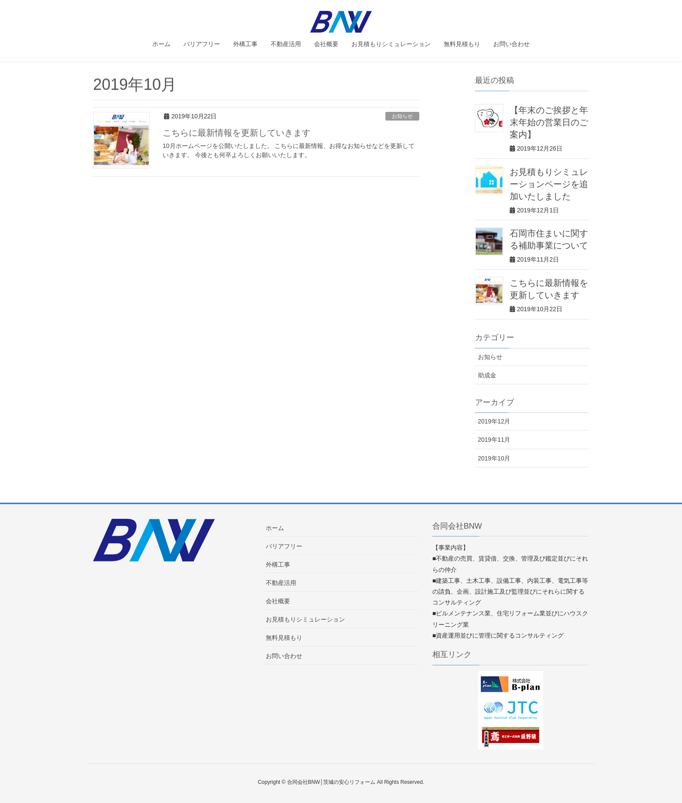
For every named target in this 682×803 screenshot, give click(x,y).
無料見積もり (284, 637)
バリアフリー (284, 546)
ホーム (275, 527)
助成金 (487, 375)
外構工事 (278, 564)
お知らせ (402, 116)
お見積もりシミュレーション (305, 619)
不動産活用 (281, 582)
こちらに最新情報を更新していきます (237, 133)
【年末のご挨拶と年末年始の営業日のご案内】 (549, 122)
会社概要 (278, 601)
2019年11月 (494, 439)
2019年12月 (494, 421)
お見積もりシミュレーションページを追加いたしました (549, 184)
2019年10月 (494, 458)
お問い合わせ (284, 655)
